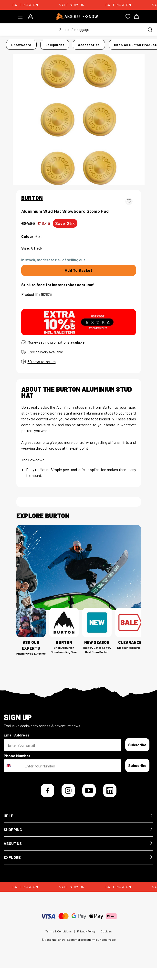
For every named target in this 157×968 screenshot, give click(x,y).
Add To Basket (79, 270)
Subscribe (137, 744)
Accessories (89, 45)
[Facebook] (47, 790)
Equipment (54, 45)
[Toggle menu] (22, 16)
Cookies (106, 931)
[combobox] (13, 766)
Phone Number (17, 755)
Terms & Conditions (58, 931)
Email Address (17, 735)
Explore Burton (43, 516)
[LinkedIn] (109, 790)
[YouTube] (89, 790)
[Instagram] (68, 790)
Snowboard (21, 45)
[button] (78, 816)
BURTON (32, 197)
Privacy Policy (86, 931)
